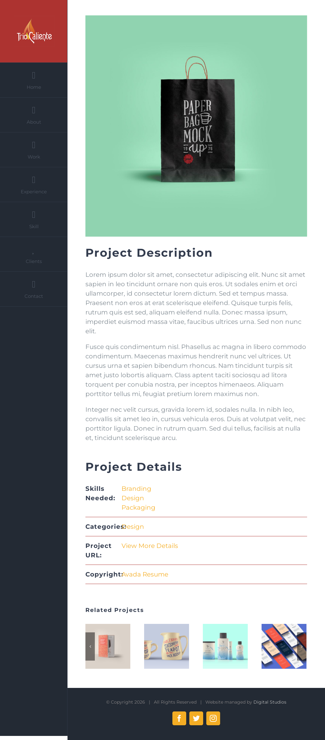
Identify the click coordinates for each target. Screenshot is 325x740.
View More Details (150, 546)
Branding (136, 488)
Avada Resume (145, 574)
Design (133, 498)
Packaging (138, 507)
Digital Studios (269, 702)
